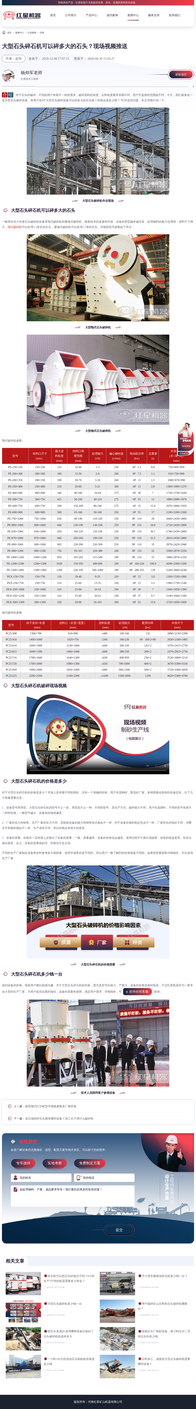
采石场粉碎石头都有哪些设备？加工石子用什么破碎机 (59, 1118)
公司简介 (70, 15)
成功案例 (112, 15)
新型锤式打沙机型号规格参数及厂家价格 (50, 1106)
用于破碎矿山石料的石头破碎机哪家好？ (162, 1306)
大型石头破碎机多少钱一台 (63, 1304)
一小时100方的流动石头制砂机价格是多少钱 (69, 1361)
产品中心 (91, 15)
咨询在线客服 (138, 991)
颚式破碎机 (15, 227)
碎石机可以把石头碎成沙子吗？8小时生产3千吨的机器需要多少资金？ (69, 1278)
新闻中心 (133, 15)
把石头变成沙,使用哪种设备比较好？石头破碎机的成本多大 (69, 1334)
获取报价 (181, 74)
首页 (53, 15)
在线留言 (183, 453)
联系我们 (174, 15)
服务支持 (153, 15)
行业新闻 (32, 32)
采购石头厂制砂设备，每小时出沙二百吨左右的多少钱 (164, 1334)
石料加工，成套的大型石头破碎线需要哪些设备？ (164, 1361)
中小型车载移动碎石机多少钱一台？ (162, 1276)
